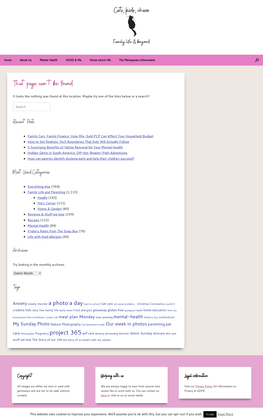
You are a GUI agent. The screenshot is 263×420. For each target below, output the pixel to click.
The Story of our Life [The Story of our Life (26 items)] (47, 340)
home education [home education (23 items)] (154, 310)
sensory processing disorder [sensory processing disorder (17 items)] (112, 333)
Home (8, 60)
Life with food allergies (45, 236)
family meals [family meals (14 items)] (65, 310)
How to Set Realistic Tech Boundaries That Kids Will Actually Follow (78, 141)
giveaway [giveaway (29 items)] (100, 310)
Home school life (100, 60)
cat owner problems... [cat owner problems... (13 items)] (125, 304)
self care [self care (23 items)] (88, 333)
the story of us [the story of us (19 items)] (72, 340)
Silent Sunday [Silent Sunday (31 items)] (141, 333)
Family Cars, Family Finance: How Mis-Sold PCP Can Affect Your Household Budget (90, 136)
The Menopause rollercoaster (137, 60)
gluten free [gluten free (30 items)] (115, 310)
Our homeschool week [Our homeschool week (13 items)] (93, 324)
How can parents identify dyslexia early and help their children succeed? (81, 158)
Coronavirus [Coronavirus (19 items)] (157, 304)
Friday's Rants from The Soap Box (53, 231)
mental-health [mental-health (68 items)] (128, 316)
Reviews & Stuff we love (46, 214)
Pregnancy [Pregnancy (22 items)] (42, 333)
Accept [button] (210, 414)
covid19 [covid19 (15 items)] (170, 303)
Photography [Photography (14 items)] (27, 333)
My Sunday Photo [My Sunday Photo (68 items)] (31, 324)
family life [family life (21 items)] (52, 310)
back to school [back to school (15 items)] (92, 303)
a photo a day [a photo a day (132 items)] (65, 303)
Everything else (39, 186)
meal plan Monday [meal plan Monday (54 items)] (77, 316)
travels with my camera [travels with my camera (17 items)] (96, 340)
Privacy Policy (204, 386)
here (104, 395)
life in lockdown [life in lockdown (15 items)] (36, 317)
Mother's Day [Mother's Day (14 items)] (151, 317)
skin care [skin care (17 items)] (171, 333)
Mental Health (49, 60)
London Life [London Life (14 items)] (52, 317)
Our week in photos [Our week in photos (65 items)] (126, 324)
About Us (25, 60)
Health (42, 197)
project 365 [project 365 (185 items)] (65, 332)
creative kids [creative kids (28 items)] (22, 310)
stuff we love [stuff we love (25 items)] (22, 340)
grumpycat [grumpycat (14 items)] (130, 310)
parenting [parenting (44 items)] (156, 324)
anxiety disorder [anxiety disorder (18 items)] (38, 304)
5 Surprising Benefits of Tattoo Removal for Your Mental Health (75, 147)
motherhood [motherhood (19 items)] (166, 317)
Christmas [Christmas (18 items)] (143, 304)
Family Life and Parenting (46, 192)
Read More (225, 414)
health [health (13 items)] (139, 310)
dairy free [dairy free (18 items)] (38, 310)
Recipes (33, 220)
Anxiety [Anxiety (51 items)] (20, 303)
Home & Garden (49, 208)
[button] (257, 60)
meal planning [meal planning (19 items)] (104, 317)
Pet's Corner (46, 203)
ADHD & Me (73, 60)
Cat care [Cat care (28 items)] (107, 303)
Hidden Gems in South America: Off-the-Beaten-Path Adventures (77, 152)
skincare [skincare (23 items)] (159, 333)
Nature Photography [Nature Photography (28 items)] (66, 324)
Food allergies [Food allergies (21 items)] (82, 310)
